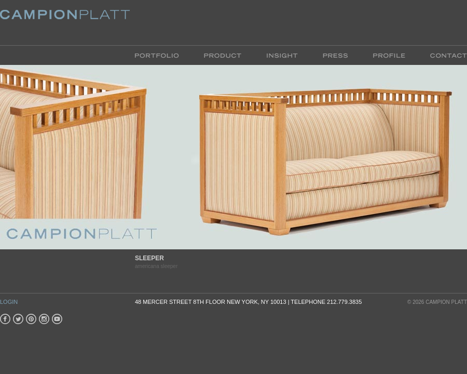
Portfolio (163, 55)
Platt (65, 22)
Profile (389, 55)
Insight (282, 55)
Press (335, 55)
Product (222, 55)
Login (9, 302)
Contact (442, 55)
